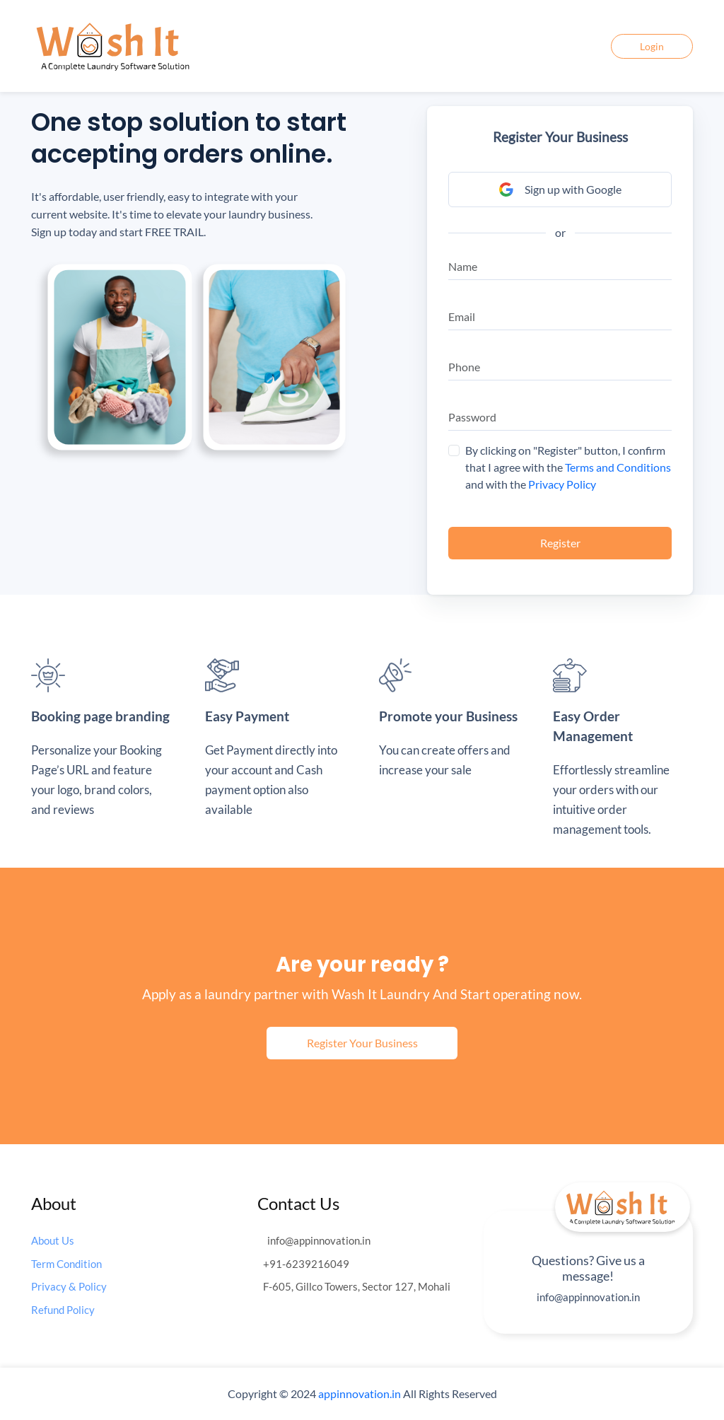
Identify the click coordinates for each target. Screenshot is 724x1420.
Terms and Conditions (618, 467)
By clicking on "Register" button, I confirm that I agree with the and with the (568, 467)
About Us (52, 1240)
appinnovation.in (359, 1393)
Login (652, 46)
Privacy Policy (562, 484)
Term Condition (66, 1263)
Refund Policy (63, 1309)
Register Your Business (362, 1042)
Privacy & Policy (69, 1286)
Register (560, 542)
